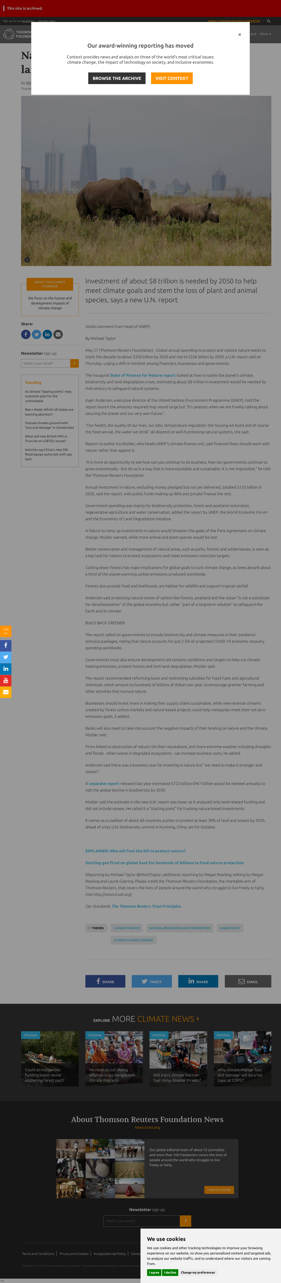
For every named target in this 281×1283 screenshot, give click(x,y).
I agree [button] (154, 1272)
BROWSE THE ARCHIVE (117, 78)
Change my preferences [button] (198, 1272)
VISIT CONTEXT (171, 78)
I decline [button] (170, 1272)
